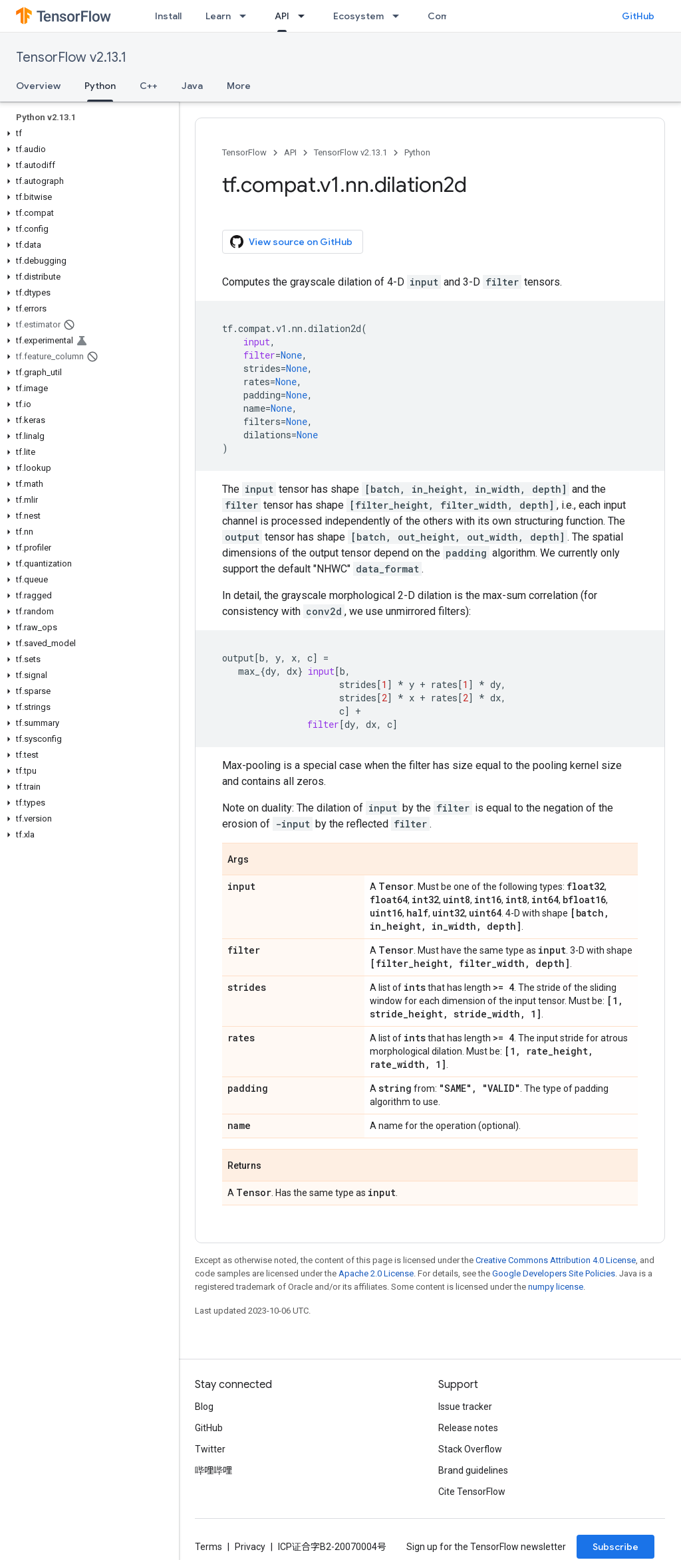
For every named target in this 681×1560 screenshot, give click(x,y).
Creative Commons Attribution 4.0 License (556, 1260)
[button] (87, 133)
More (239, 86)
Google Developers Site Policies (553, 1273)
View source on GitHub (291, 241)
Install (168, 16)
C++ (149, 86)
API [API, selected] (282, 16)
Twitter (210, 1449)
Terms (208, 1546)
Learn (218, 16)
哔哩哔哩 (213, 1470)
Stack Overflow (470, 1449)
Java (192, 86)
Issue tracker (465, 1406)
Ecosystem (358, 16)
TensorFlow (244, 152)
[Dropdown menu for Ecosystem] (400, 16)
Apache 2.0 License (376, 1273)
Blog (204, 1406)
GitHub (638, 16)
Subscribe (615, 1547)
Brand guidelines (473, 1470)
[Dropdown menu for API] (305, 16)
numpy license (555, 1287)
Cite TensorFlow (471, 1491)
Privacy (250, 1546)
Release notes (468, 1428)
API (290, 152)
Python (417, 152)
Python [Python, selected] (100, 86)
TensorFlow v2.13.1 (71, 57)
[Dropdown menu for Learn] (247, 16)
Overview (38, 86)
